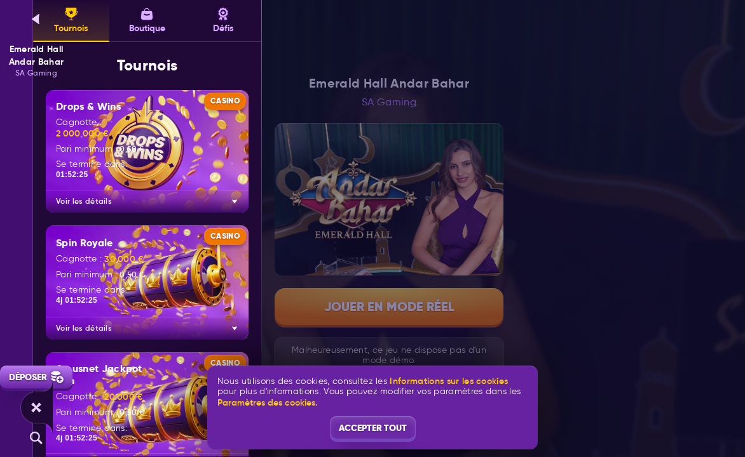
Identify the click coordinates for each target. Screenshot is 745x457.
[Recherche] (36, 438)
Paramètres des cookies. (267, 402)
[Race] (36, 407)
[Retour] (36, 19)
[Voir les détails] (234, 201)
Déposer (36, 377)
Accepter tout (373, 428)
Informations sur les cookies (449, 381)
